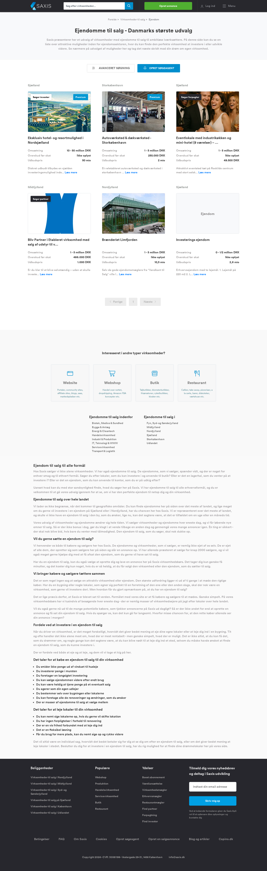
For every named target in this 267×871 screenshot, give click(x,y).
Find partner (149, 809)
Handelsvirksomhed (103, 435)
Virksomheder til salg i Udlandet (50, 813)
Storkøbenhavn (155, 439)
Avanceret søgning (111, 68)
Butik (98, 802)
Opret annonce (168, 6)
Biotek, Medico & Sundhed (107, 423)
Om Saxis (80, 839)
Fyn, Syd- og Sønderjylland (162, 423)
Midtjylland (153, 427)
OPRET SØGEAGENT (158, 68)
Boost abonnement (153, 777)
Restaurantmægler (153, 802)
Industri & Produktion (104, 439)
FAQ (62, 839)
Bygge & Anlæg (101, 427)
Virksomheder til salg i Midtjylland (51, 783)
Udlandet (152, 443)
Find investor (150, 821)
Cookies (101, 839)
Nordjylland (154, 431)
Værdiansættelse (152, 783)
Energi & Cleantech (103, 431)
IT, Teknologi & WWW (105, 443)
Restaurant (101, 809)
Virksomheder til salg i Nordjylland (51, 777)
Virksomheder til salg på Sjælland (51, 800)
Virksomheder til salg (132, 19)
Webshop (100, 777)
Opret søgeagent (127, 839)
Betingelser (41, 839)
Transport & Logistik (103, 451)
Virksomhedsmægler (154, 790)
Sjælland (152, 435)
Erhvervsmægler (152, 796)
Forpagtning (149, 815)
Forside (112, 19)
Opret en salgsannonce (164, 839)
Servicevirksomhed (103, 447)
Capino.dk (226, 839)
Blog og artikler (199, 839)
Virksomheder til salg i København (51, 806)
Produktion (101, 783)
